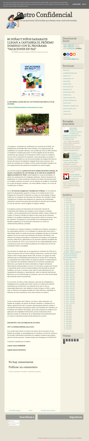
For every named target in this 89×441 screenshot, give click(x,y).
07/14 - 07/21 (69, 244)
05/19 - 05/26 (69, 268)
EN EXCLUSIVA (67, 86)
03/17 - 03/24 (69, 285)
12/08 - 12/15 (69, 208)
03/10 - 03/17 (69, 286)
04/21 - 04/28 (69, 275)
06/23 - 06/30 (69, 250)
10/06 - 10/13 (69, 224)
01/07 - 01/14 (69, 303)
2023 (67, 305)
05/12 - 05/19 (69, 270)
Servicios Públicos (68, 108)
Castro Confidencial (44, 14)
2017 (67, 316)
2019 (67, 312)
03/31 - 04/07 (69, 281)
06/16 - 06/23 (69, 261)
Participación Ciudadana (69, 105)
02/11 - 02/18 (69, 294)
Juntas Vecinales (67, 97)
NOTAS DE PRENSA (68, 100)
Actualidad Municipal (68, 73)
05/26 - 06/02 (69, 266)
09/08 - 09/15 (69, 232)
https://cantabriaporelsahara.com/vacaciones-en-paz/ (25, 107)
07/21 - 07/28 (69, 242)
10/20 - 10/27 (69, 221)
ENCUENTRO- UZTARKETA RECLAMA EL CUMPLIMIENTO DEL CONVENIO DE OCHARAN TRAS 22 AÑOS (72, 157)
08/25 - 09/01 (69, 235)
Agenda (65, 75)
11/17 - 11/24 (69, 213)
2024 (67, 202)
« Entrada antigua (14, 410)
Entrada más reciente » (48, 410)
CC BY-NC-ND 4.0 (71, 48)
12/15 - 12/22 (69, 206)
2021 (67, 308)
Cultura (65, 81)
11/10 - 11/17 (69, 215)
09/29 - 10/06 (69, 226)
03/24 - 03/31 (69, 283)
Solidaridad (27, 52)
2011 (67, 327)
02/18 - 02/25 (69, 292)
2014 (67, 321)
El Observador (67, 92)
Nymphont (79, 438)
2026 (67, 199)
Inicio (30, 410)
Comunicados (66, 78)
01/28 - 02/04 (69, 297)
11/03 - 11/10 (69, 217)
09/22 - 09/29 (69, 228)
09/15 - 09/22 (69, 230)
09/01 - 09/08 (69, 233)
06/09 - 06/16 (69, 263)
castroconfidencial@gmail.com (71, 59)
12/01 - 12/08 (69, 210)
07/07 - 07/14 (69, 246)
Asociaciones (21, 52)
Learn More (76, 4)
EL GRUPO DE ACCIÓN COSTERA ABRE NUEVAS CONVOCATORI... (70, 257)
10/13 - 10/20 (69, 222)
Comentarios (12, 424)
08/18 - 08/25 (69, 237)
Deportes (65, 84)
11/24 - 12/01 (69, 211)
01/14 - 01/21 (69, 301)
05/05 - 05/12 (69, 272)
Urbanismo (66, 114)
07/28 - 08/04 (69, 241)
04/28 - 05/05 (69, 274)
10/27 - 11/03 (69, 219)
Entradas (11, 421)
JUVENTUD (66, 95)
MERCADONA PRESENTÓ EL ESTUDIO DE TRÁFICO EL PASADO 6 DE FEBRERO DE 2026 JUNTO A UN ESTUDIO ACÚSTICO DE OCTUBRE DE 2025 (72, 134)
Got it (84, 4)
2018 (67, 314)
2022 (67, 307)
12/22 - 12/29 (69, 204)
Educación (66, 89)
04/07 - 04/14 (69, 279)
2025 (67, 200)
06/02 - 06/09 (69, 264)
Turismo (65, 111)
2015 (67, 319)
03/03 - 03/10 (69, 288)
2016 (67, 318)
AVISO (65, 70)
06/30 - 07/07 (69, 248)
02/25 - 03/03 (69, 290)
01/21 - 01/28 (69, 299)
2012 (67, 325)
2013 (67, 323)
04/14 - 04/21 (69, 277)
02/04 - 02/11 (69, 296)
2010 (67, 329)
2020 (67, 310)
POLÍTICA (65, 103)
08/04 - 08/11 (69, 239)
